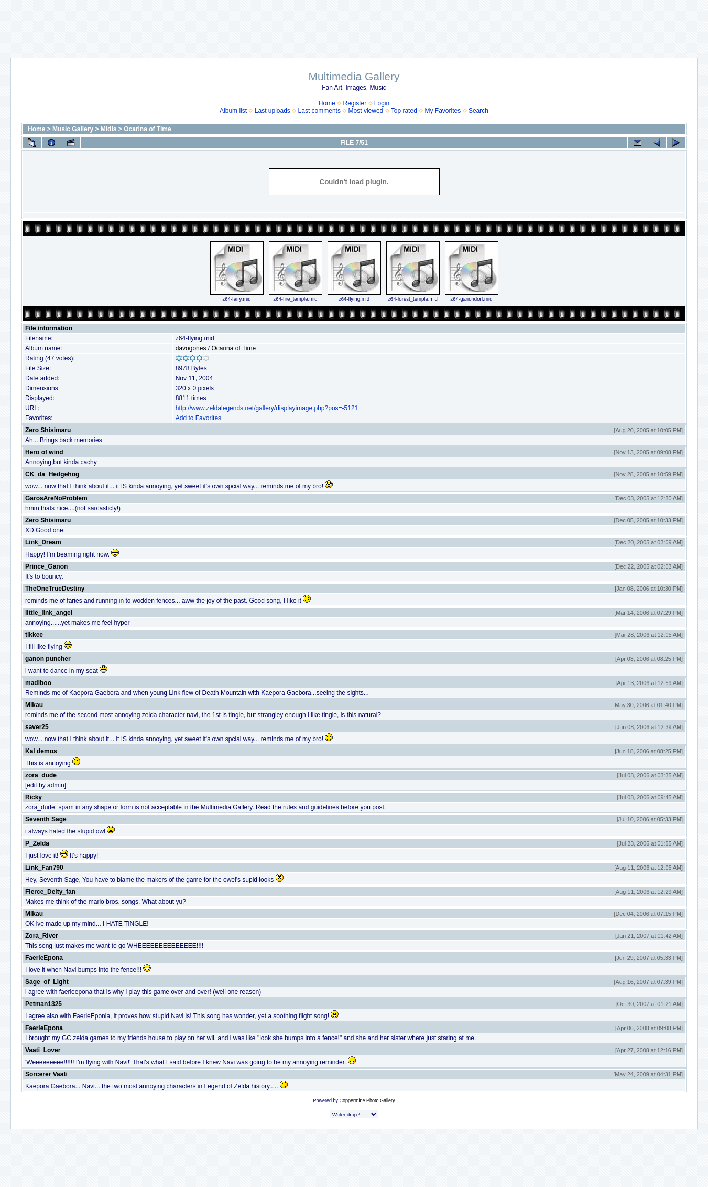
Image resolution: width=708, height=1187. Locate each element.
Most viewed (366, 110)
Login (381, 103)
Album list (233, 110)
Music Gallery (72, 129)
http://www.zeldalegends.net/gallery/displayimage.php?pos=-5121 (267, 408)
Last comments (319, 110)
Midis (109, 129)
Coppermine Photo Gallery (367, 1100)
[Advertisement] (354, 23)
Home (327, 103)
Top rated (404, 110)
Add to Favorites (198, 418)
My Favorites (443, 110)
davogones (191, 348)
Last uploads (272, 110)
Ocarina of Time (147, 129)
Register (354, 103)
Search (478, 110)
